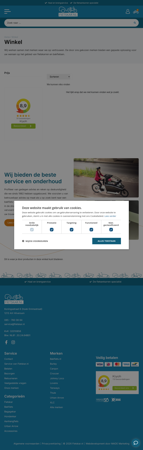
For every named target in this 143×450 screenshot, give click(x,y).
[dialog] (71, 225)
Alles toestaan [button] (106, 241)
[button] (35, 241)
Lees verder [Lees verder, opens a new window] (110, 216)
